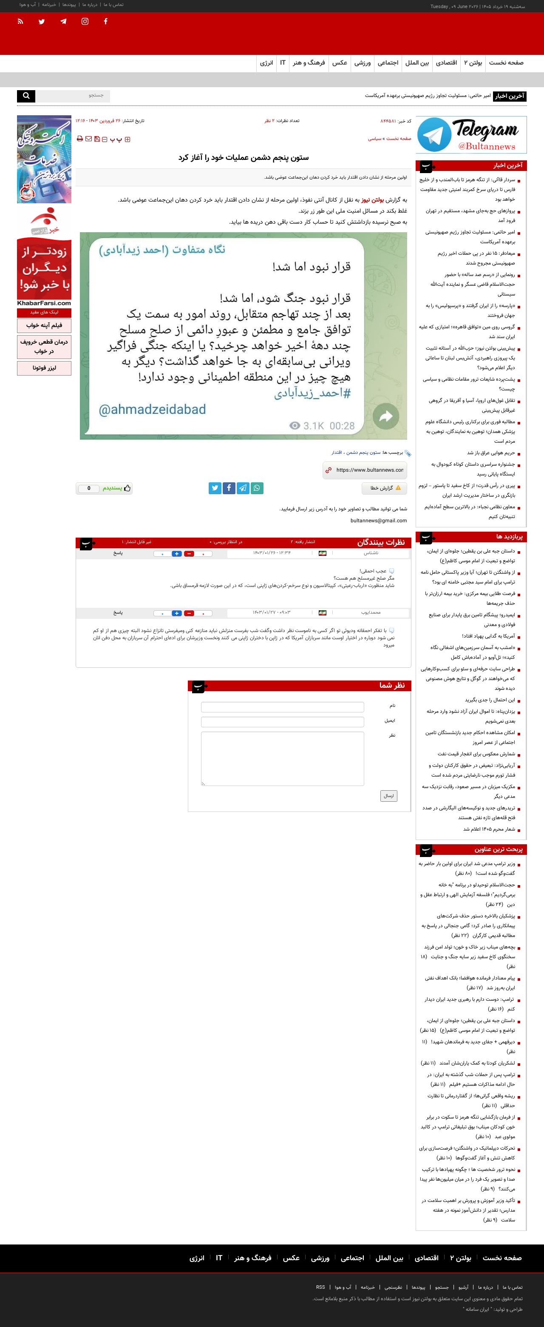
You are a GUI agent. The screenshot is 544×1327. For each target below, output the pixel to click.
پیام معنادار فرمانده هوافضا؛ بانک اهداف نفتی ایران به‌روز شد (470, 983)
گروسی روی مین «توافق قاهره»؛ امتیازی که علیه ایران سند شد (467, 332)
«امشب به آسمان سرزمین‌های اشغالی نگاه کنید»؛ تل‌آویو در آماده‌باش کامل (473, 652)
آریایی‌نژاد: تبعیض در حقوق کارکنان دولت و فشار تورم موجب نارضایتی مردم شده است (472, 770)
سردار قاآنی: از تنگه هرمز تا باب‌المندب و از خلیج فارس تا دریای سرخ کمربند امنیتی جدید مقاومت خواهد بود (467, 189)
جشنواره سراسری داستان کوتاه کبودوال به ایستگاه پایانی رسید (473, 469)
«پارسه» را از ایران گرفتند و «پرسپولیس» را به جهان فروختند (470, 310)
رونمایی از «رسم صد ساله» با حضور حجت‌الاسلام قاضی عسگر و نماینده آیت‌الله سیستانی (473, 284)
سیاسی (374, 138)
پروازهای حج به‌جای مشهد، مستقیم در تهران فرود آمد (470, 216)
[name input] (282, 707)
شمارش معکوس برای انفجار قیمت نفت (476, 754)
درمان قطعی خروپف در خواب (44, 347)
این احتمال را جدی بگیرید (490, 700)
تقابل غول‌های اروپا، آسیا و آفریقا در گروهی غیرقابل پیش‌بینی (472, 405)
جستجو (442, 1287)
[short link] (370, 470)
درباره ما (89, 5)
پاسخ (118, 553)
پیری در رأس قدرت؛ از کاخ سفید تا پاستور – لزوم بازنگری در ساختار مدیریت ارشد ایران (467, 490)
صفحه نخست (506, 63)
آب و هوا (28, 5)
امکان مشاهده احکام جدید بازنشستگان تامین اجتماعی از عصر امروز (470, 737)
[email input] (282, 722)
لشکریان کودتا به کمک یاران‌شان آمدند (468, 1063)
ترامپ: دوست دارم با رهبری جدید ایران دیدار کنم (470, 1004)
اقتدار (337, 452)
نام (392, 705)
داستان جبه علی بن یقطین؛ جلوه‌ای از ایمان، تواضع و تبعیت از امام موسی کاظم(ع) (471, 556)
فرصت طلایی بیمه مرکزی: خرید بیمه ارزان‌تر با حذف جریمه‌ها (470, 598)
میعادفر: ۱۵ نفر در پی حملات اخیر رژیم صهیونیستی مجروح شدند (476, 258)
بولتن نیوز (372, 200)
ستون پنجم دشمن (363, 452)
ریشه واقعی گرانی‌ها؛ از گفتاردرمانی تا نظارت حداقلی (471, 1101)
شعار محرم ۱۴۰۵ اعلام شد (489, 829)
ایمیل (390, 720)
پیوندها (69, 5)
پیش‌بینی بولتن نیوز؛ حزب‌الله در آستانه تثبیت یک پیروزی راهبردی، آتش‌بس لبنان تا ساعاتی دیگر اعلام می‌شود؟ (470, 358)
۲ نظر (269, 121)
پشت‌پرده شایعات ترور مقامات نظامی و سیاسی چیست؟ (469, 384)
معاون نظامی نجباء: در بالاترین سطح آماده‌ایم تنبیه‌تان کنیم (470, 512)
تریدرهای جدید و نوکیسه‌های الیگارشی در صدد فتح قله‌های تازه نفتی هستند (468, 813)
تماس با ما (114, 5)
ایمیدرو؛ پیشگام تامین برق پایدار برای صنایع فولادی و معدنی (472, 620)
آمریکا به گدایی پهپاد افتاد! (488, 636)
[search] (26, 96)
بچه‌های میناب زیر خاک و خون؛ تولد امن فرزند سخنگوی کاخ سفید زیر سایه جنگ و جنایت (468, 957)
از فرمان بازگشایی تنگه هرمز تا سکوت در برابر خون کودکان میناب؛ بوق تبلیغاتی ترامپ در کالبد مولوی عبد (468, 1127)
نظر (392, 735)
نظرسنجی (393, 1287)
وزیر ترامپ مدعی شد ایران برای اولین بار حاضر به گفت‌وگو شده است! (467, 868)
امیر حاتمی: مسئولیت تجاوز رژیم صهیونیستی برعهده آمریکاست (428, 96)
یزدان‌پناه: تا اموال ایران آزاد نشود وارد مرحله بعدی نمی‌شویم (471, 716)
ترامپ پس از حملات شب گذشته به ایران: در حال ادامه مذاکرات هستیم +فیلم (471, 1079)
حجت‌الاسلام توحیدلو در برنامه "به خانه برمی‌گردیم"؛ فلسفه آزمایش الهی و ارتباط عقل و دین (467, 894)
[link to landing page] (484, 34)
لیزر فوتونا (44, 368)
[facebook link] (229, 488)
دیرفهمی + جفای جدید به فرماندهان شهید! (468, 1047)
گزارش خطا (386, 488)
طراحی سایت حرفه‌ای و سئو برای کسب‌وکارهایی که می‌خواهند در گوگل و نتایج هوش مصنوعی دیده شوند (468, 678)
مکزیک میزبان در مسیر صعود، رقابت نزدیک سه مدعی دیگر (468, 791)
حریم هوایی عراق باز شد (491, 453)
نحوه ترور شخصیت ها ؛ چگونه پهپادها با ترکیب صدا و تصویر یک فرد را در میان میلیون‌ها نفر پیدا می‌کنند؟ (467, 1179)
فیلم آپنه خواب (44, 325)
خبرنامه (49, 5)
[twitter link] (215, 488)
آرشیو (463, 1287)
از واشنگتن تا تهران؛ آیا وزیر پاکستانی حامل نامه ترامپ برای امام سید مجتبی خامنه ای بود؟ (468, 577)
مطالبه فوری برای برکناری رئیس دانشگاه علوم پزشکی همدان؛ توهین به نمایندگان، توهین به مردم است (470, 431)
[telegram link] (243, 488)
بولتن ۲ (473, 63)
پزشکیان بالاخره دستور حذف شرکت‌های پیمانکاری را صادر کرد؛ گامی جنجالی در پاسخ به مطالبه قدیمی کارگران (468, 926)
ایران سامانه (477, 1309)
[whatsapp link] (257, 488)
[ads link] (471, 134)
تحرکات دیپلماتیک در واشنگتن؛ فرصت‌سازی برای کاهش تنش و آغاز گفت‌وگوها (467, 1153)
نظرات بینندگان (381, 543)
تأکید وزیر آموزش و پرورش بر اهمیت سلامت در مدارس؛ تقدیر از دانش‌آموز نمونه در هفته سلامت (468, 1210)
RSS (320, 1287)
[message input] (282, 759)
